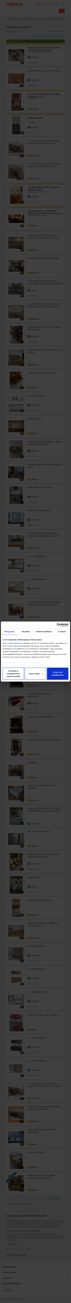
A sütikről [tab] (62, 632)
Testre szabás (36, 674)
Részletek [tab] (26, 632)
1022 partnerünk (16, 643)
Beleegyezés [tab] (9, 632)
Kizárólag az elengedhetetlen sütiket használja (13, 673)
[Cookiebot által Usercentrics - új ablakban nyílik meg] (58, 625)
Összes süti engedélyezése (58, 673)
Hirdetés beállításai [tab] (44, 632)
